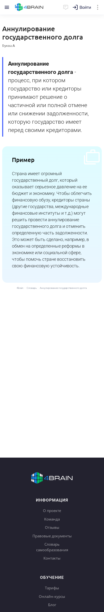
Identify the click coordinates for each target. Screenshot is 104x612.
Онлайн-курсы (52, 596)
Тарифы (52, 587)
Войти (85, 7)
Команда (52, 519)
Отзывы (52, 527)
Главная (29, 7)
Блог (52, 604)
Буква (8, 45)
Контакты (52, 558)
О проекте (52, 510)
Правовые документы (52, 535)
